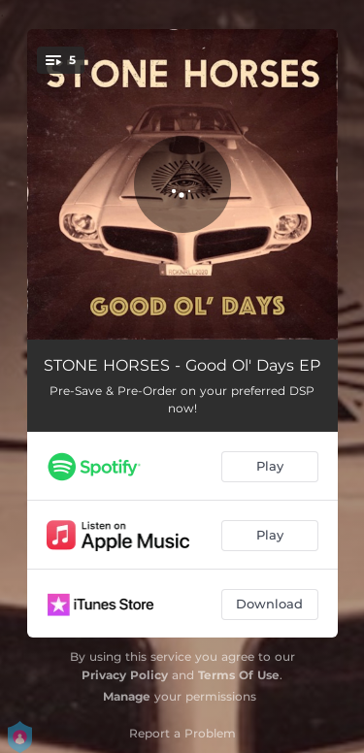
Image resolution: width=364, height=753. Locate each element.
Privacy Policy (125, 675)
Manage (126, 696)
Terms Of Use (239, 675)
